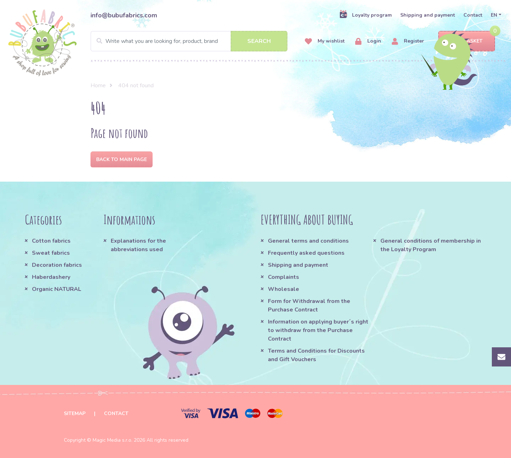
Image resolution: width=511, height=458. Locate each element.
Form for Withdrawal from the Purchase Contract (309, 305)
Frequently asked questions (306, 253)
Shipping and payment (427, 15)
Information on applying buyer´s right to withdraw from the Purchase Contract (318, 330)
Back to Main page (121, 159)
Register (408, 41)
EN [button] (494, 15)
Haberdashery (51, 277)
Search (259, 41)
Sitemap (75, 413)
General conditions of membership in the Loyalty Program (430, 245)
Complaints (283, 277)
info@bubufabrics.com (123, 15)
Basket (467, 41)
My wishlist (325, 41)
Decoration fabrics (57, 265)
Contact (472, 15)
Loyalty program (365, 14)
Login (368, 41)
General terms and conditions (308, 241)
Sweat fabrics (51, 253)
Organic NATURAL (56, 289)
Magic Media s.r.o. (112, 440)
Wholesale (283, 289)
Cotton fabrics (51, 241)
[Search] (188, 41)
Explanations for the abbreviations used (138, 245)
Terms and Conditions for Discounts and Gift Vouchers (316, 355)
